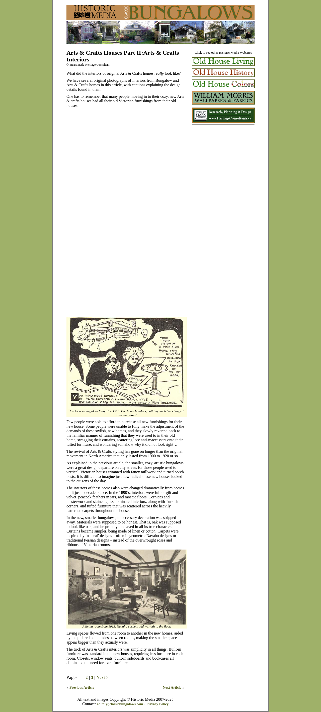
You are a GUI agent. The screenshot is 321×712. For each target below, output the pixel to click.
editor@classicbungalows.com (120, 704)
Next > (102, 677)
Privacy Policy (157, 704)
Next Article (172, 687)
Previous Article (81, 687)
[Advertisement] (223, 160)
